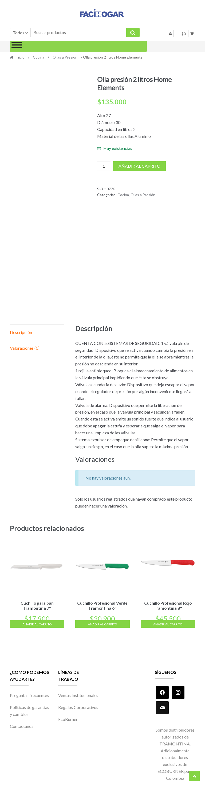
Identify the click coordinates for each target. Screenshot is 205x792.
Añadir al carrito (139, 165)
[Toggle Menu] (16, 46)
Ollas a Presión (65, 57)
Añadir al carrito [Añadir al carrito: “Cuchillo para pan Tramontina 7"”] (37, 623)
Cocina (38, 57)
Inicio (20, 57)
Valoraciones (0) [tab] (25, 347)
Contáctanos (21, 725)
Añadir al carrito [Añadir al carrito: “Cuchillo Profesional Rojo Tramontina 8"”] (168, 623)
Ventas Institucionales (78, 694)
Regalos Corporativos (78, 706)
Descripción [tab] (21, 332)
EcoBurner (68, 718)
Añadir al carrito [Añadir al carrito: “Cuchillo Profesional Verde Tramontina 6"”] (102, 623)
